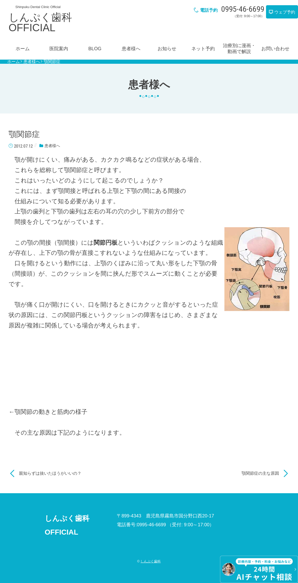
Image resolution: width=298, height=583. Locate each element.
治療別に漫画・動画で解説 (239, 48)
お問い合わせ (275, 48)
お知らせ (167, 48)
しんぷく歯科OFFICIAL (40, 22)
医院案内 (58, 48)
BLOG (94, 48)
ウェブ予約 (282, 12)
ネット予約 (203, 48)
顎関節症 (52, 62)
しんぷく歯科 (150, 561)
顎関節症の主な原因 (260, 473)
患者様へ (131, 48)
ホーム (23, 48)
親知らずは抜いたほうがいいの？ (50, 473)
